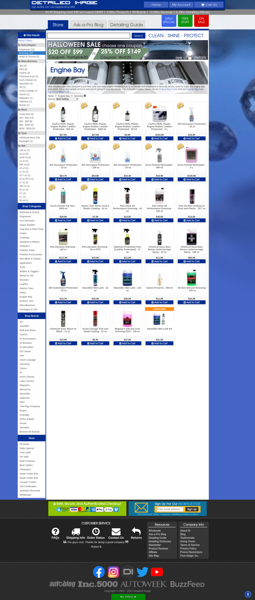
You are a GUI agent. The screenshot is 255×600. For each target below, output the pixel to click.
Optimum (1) (25, 101)
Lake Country (27, 381)
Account (181, 4)
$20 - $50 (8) (25, 121)
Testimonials (187, 537)
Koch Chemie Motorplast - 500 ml (159, 166)
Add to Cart (63, 138)
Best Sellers (26, 465)
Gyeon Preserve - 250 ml (159, 288)
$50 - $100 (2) (26, 125)
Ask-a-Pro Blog (157, 534)
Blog (182, 534)
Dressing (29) (26, 53)
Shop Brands (32, 315)
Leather (24, 284)
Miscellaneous (27, 305)
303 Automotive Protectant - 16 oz (63, 289)
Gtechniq (24, 364)
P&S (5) (23, 69)
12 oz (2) (23, 161)
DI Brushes (26, 342)
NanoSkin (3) (26, 83)
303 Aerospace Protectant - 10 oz (127, 166)
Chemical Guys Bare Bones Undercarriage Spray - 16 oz (159, 249)
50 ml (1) (23, 200)
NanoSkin (25, 393)
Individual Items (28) (29, 137)
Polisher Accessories (31, 254)
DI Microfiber (27, 347)
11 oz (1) (23, 171)
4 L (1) (22, 193)
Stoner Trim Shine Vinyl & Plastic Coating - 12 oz (95, 207)
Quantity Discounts (30, 490)
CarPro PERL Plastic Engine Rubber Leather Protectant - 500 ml (63, 126)
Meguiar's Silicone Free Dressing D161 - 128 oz (127, 330)
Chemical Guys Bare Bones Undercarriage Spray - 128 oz (191, 249)
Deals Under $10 (29, 473)
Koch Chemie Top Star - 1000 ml (63, 207)
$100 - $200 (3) (27, 128)
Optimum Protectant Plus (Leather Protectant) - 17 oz (127, 249)
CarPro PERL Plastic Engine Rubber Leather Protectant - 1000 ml (95, 126)
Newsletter (155, 545)
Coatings (24, 237)
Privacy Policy (188, 548)
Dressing (78, 96)
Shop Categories (31, 206)
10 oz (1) (23, 168)
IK (21, 372)
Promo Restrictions (191, 552)
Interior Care (26, 288)
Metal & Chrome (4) (29, 56)
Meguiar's (25, 385)
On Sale (24, 456)
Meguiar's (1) (26, 98)
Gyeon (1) (24, 94)
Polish (23, 233)
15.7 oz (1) (24, 175)
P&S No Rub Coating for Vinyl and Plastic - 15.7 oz (191, 207)
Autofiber (24, 326)
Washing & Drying (29, 212)
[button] (248, 594)
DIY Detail (25, 351)
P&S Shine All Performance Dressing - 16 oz (127, 208)
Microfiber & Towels (30, 258)
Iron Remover (27, 220)
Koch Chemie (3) (27, 80)
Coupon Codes (28, 482)
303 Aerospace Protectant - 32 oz (63, 166)
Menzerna (25, 389)
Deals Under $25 (29, 477)
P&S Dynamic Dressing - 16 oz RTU (95, 248)
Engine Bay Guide (168, 89)
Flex (22, 355)
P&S (22, 402)
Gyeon (23, 368)
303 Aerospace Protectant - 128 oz (95, 166)
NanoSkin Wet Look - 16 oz (95, 289)
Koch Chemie (27, 376)
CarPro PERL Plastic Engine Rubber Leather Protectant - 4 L (159, 126)
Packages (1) (26, 141)
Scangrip (24, 414)
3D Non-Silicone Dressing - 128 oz (192, 289)
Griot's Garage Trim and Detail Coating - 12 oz (95, 330)
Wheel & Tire (27, 275)
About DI (185, 530)
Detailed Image (64, 3)
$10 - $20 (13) (26, 117)
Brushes (24, 279)
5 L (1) (22, 196)
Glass (23, 292)
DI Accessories (28, 338)
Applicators (26, 262)
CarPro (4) (24, 73)
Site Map (154, 555)
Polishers (25, 246)
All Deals (24, 444)
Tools (22, 267)
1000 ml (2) (25, 157)
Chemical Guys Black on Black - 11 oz (63, 330)
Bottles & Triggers (29, 271)
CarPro (23, 334)
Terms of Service (190, 545)
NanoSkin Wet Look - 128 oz (127, 289)
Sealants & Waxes (30, 241)
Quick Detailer (27, 224)
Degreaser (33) (27, 49)
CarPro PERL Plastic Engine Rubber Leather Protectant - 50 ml (127, 126)
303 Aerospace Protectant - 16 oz (192, 125)
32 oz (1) (23, 189)
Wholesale (25, 494)
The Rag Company (30, 406)
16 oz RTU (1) (26, 179)
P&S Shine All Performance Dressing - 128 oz (159, 208)
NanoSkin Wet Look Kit (159, 328)
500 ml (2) (24, 164)
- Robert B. (96, 546)
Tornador (24, 427)
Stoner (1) (24, 105)
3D (21, 321)
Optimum (25, 397)
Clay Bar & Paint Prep (31, 229)
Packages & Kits (28, 309)
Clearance (25, 469)
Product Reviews (158, 548)
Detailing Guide (157, 537)
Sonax (23, 423)
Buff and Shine (28, 330)
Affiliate (153, 552)
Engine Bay (26, 296)
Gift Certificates (28, 486)
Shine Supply (27, 419)
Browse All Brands (30, 431)
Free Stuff (25, 452)
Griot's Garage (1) (28, 90)
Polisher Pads (27, 250)
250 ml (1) (24, 186)
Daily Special (27, 448)
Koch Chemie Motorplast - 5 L (192, 166)
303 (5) (23, 65)
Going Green (187, 541)
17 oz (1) (23, 182)
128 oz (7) (24, 150)
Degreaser (25, 216)
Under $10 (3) (26, 114)
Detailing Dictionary (160, 541)
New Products (27, 461)
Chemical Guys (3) (28, 76)
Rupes (23, 410)
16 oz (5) (23, 154)
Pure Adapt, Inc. (189, 555)
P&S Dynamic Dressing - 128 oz (63, 248)
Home (156, 4)
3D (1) (22, 87)
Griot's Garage (27, 359)
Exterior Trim (27, 301)
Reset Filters (25, 40)
